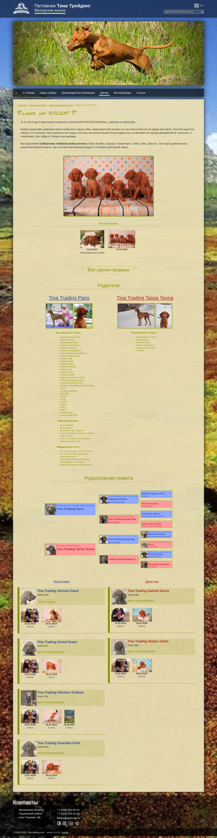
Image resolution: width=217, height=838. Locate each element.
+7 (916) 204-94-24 (68, 811)
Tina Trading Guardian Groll (58, 744)
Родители (108, 285)
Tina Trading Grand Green (57, 643)
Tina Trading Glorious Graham (60, 694)
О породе (28, 92)
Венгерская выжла (50, 10)
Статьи (141, 92)
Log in (65, 834)
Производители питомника (78, 92)
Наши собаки (48, 92)
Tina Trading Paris (69, 298)
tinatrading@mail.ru (68, 819)
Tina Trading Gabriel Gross (148, 592)
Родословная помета (108, 478)
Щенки (104, 92)
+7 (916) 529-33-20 (68, 815)
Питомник (63, 5)
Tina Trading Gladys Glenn (148, 643)
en (201, 5)
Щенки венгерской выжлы (61, 105)
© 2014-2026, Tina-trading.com (41, 834)
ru (196, 5)
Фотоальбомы (122, 92)
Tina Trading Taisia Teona (145, 298)
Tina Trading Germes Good (58, 592)
